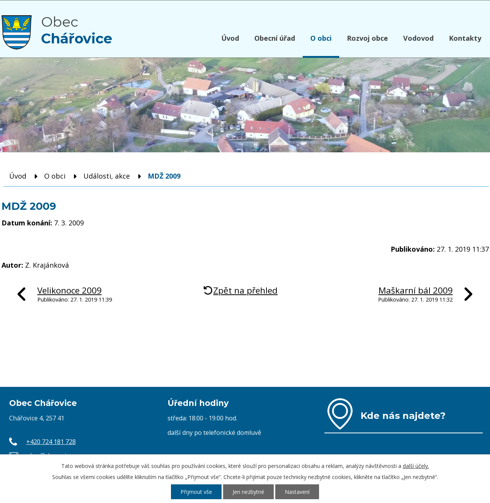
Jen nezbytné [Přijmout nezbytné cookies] (248, 491)
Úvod (230, 38)
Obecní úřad (274, 38)
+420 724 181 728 (51, 442)
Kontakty (465, 38)
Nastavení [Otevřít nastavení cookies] (297, 491)
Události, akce (106, 175)
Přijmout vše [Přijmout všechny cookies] (196, 491)
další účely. (416, 465)
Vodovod (418, 38)
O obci (321, 38)
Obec (76, 30)
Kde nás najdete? (403, 415)
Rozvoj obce (367, 38)
